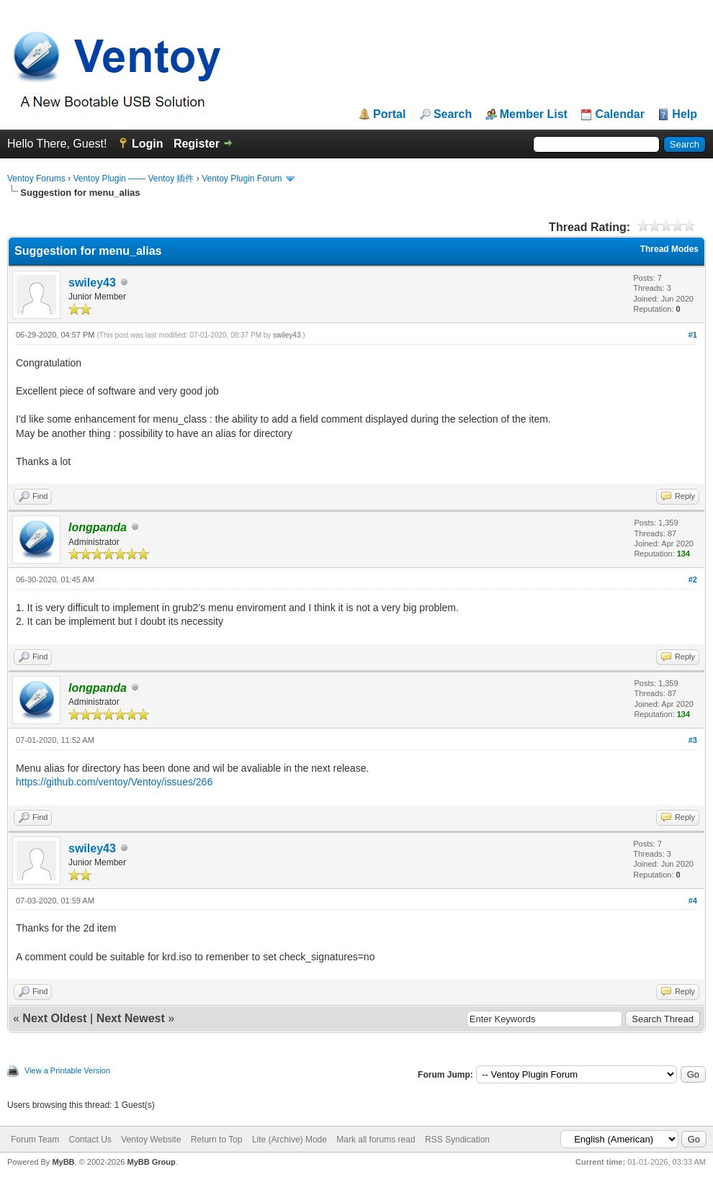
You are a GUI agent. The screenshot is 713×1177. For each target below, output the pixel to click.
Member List (534, 114)
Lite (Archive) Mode (289, 1140)
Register (197, 143)
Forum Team (35, 1140)
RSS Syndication (457, 1140)
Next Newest (131, 1018)
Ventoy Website (151, 1140)
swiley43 (92, 282)
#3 (693, 740)
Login (147, 143)
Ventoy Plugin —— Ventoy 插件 (133, 178)
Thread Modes (669, 249)
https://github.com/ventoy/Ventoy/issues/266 (114, 782)
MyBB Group (151, 1162)
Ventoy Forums (36, 178)
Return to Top (217, 1140)
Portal (389, 114)
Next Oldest (54, 1018)
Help (684, 114)
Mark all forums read (375, 1140)
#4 (693, 900)
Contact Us (89, 1140)
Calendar (619, 114)
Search (453, 114)
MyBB (63, 1162)
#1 (693, 334)
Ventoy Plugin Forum (242, 178)
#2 (693, 579)
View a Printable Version (67, 1070)
